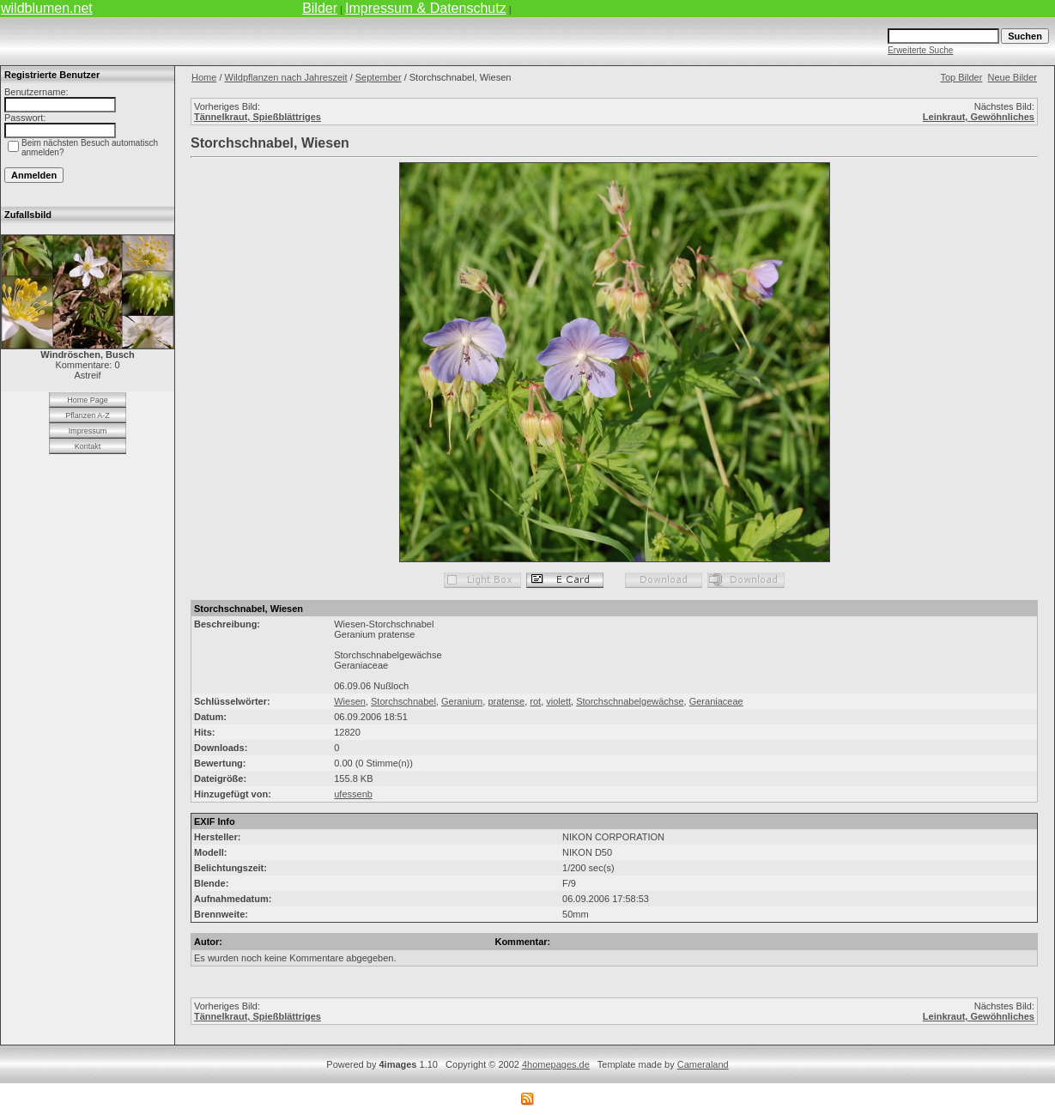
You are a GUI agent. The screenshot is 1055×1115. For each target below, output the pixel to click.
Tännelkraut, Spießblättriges (257, 117)
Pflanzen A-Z (87, 415)
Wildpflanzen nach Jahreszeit (286, 77)
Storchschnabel (403, 701)
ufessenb (353, 794)
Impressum (88, 431)
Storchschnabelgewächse (629, 701)
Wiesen (350, 701)
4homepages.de (556, 1064)
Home (203, 77)
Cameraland (703, 1064)
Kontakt (88, 446)
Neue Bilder (1012, 77)
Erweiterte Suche (920, 50)
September (378, 77)
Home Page (87, 400)
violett (558, 701)
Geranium (461, 701)
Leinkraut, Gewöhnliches (978, 117)
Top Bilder (961, 77)
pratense (506, 701)
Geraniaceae (716, 701)
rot (535, 701)
